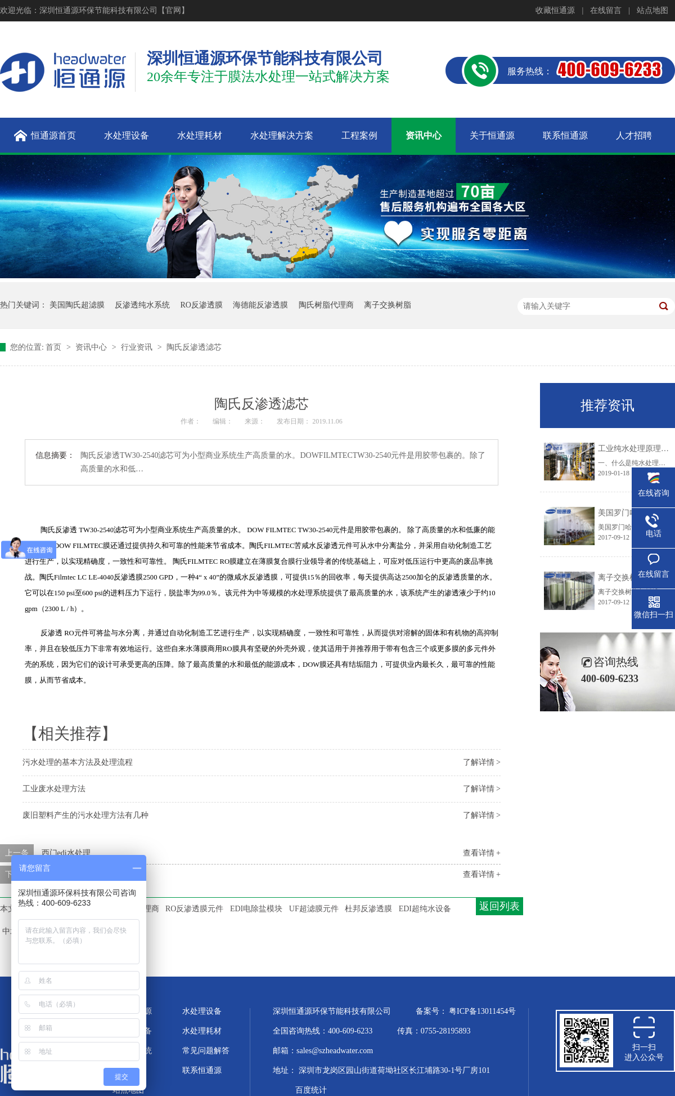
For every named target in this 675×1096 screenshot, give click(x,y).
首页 (55, 347)
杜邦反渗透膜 (368, 909)
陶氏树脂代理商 (326, 305)
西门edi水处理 (66, 853)
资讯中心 (92, 347)
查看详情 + (482, 853)
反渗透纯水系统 (142, 305)
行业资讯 (138, 347)
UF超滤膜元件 (314, 909)
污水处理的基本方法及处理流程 (77, 762)
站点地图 (652, 10)
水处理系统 (132, 1050)
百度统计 (311, 1090)
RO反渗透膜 (202, 305)
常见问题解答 (206, 1050)
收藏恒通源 (555, 10)
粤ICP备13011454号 (482, 1011)
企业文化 (128, 1070)
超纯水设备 (132, 1031)
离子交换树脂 (387, 305)
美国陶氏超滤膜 (77, 305)
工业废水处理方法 (54, 789)
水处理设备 (202, 1011)
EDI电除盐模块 (256, 909)
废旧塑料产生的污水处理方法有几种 (85, 815)
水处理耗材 (202, 1031)
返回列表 (499, 906)
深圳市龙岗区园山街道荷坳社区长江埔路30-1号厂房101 (394, 1070)
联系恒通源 (202, 1070)
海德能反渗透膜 (260, 305)
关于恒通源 (132, 1011)
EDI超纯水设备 (425, 909)
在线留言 (606, 10)
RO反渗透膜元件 (194, 909)
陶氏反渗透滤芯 (194, 347)
